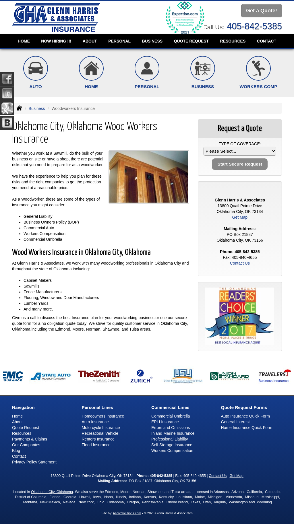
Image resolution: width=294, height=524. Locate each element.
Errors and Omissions (170, 427)
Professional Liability (169, 439)
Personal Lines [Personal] (97, 407)
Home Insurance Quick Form (246, 427)
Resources (21, 433)
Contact (266, 41)
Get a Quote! (261, 10)
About (90, 41)
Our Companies (26, 445)
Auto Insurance (95, 422)
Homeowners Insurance (103, 416)
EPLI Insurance (165, 422)
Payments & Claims (29, 439)
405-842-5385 (254, 26)
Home (24, 41)
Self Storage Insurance (171, 445)
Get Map (239, 217)
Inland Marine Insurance (172, 433)
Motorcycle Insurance (101, 427)
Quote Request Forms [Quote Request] (244, 407)
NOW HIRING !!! (56, 41)
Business (37, 108)
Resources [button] (233, 41)
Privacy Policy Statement (34, 462)
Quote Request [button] (191, 41)
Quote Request (25, 427)
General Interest (235, 422)
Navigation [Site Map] (23, 407)
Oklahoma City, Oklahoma (52, 492)
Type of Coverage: (240, 143)
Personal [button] (119, 41)
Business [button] (152, 41)
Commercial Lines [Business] (170, 407)
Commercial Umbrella (170, 416)
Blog (16, 450)
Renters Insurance (98, 439)
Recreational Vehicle (100, 433)
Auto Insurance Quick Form (245, 416)
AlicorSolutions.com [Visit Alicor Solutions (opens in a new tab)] (127, 513)
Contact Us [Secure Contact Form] (240, 263)
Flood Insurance (96, 445)
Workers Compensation (172, 450)
